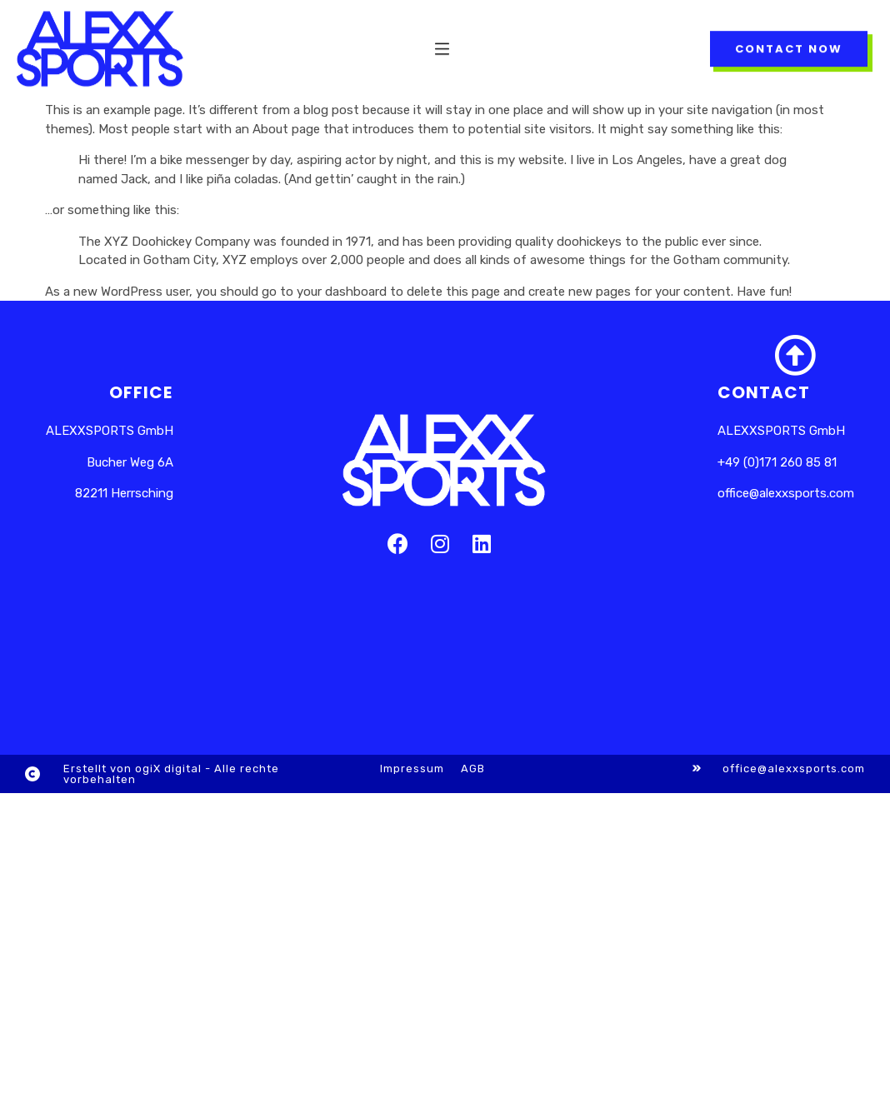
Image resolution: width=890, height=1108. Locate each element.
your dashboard (342, 291)
